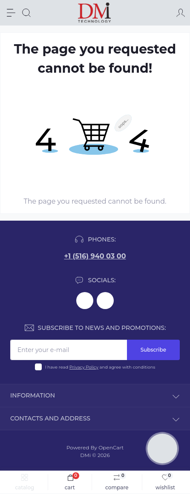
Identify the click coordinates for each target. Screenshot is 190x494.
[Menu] (11, 13)
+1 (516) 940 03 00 (95, 256)
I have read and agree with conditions (100, 367)
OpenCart (111, 447)
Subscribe (153, 349)
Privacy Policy (83, 367)
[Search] (26, 13)
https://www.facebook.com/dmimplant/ (84, 300)
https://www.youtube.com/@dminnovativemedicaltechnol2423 (105, 300)
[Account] (180, 13)
